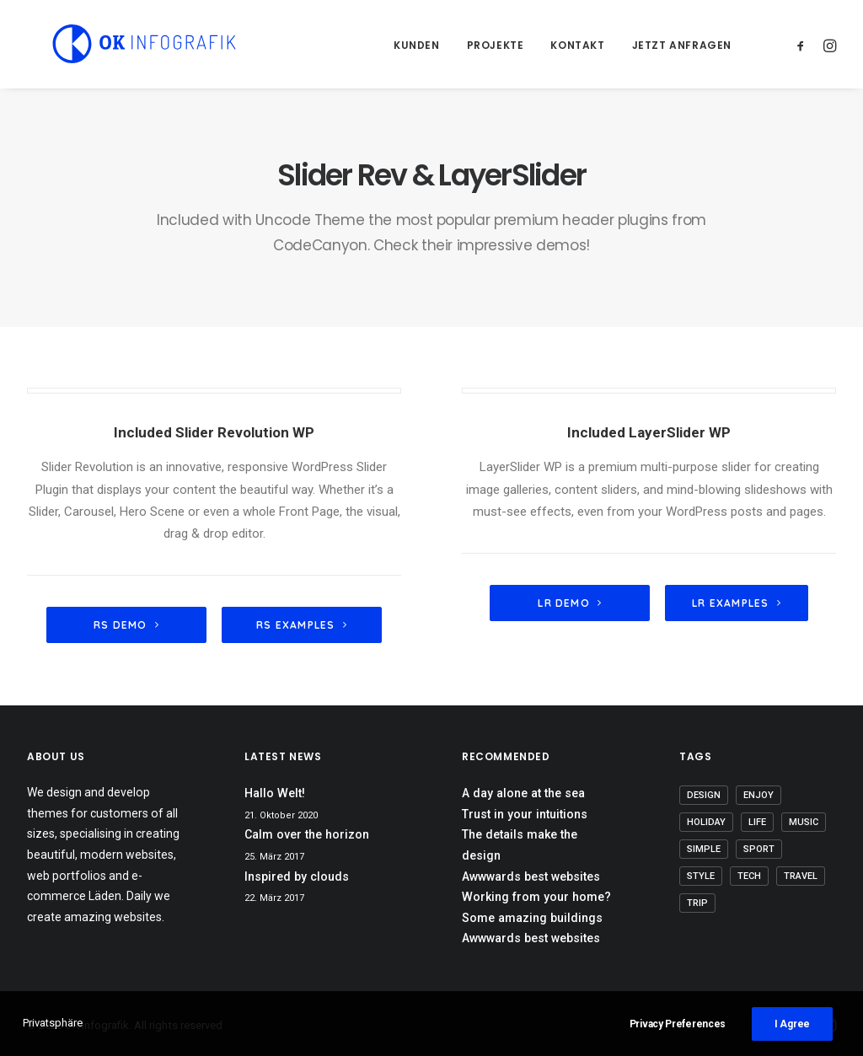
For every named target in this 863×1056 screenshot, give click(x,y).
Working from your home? (536, 896)
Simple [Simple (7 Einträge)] (704, 849)
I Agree (792, 1024)
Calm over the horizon (306, 834)
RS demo (126, 625)
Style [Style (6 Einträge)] (701, 876)
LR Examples (736, 603)
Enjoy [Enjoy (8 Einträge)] (758, 795)
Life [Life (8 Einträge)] (757, 822)
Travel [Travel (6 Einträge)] (800, 876)
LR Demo (570, 603)
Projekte (495, 45)
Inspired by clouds (296, 876)
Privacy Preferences (678, 1024)
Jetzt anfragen (682, 45)
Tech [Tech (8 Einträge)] (749, 876)
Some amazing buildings (532, 918)
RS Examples (301, 625)
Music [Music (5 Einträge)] (803, 822)
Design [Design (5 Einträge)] (704, 795)
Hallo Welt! (274, 793)
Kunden (417, 45)
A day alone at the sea (523, 793)
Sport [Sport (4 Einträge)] (759, 849)
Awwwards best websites (531, 876)
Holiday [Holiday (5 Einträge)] (706, 822)
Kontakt (577, 45)
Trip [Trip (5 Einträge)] (697, 903)
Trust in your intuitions (524, 814)
